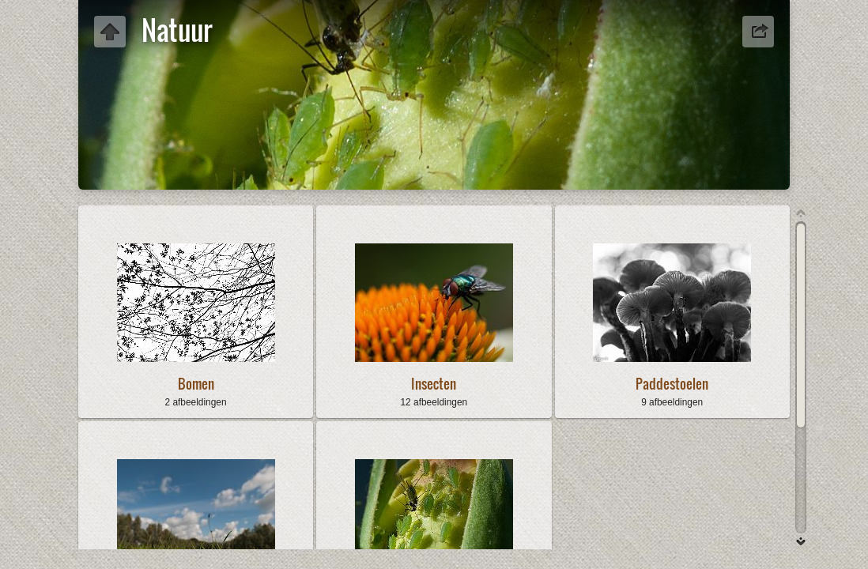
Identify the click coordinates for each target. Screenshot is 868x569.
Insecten (433, 384)
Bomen (196, 384)
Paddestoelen (672, 384)
